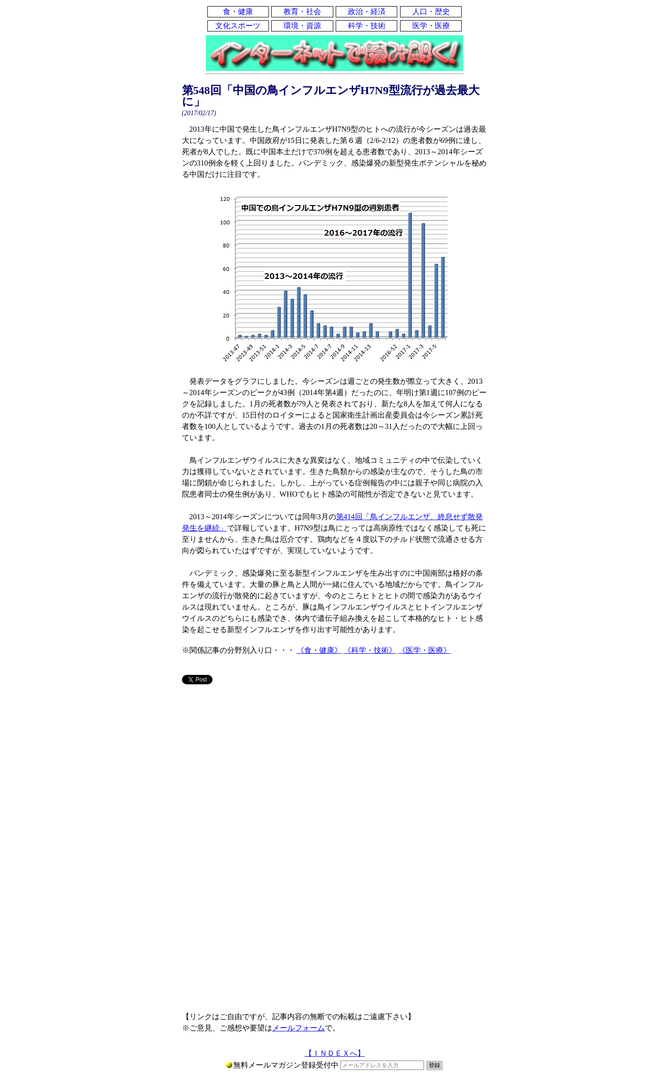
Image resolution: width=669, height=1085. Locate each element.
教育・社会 (302, 12)
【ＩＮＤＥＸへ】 (335, 1053)
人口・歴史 (431, 12)
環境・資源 (302, 26)
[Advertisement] (335, 766)
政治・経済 (367, 12)
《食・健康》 (319, 650)
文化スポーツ (237, 26)
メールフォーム (298, 1028)
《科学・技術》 (370, 650)
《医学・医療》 (424, 650)
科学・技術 (367, 26)
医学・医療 (431, 26)
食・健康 (238, 12)
